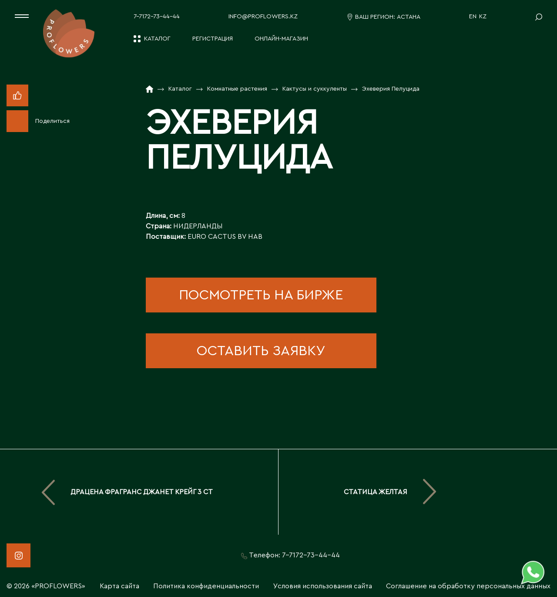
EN (472, 17)
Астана (408, 17)
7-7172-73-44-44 (157, 17)
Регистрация (212, 39)
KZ (483, 17)
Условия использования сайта (322, 586)
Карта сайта (119, 586)
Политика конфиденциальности (206, 586)
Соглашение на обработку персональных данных (468, 586)
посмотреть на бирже (261, 295)
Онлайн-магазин (281, 39)
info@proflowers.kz (263, 17)
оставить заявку (261, 351)
